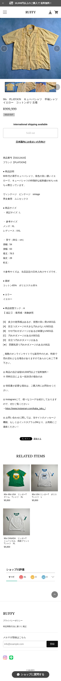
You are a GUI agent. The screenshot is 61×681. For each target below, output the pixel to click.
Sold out (30, 133)
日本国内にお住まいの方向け (30, 141)
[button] (57, 48)
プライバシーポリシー (13, 620)
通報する (37, 439)
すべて (11, 577)
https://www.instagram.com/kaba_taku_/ (25, 408)
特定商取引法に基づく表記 (15, 626)
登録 (52, 644)
